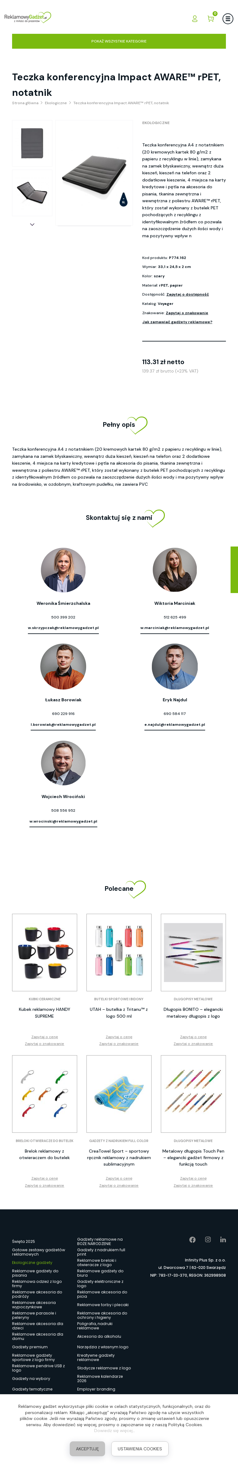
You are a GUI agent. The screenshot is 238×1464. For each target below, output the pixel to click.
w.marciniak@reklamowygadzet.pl (174, 627)
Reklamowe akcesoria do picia (102, 1294)
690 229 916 (63, 713)
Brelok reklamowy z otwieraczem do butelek (44, 1154)
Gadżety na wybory (31, 1378)
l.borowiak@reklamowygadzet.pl (63, 724)
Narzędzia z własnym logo (103, 1347)
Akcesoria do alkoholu (99, 1336)
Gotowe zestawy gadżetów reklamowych (38, 1252)
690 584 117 (175, 713)
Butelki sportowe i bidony (118, 999)
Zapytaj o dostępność (187, 294)
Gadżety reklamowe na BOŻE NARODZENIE (100, 1242)
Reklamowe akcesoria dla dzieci (37, 1326)
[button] (32, 224)
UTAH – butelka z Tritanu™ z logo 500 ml (119, 1012)
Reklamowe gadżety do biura (100, 1273)
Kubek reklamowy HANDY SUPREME (44, 1012)
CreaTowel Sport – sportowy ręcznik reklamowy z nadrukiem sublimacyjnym (119, 1157)
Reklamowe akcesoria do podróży (37, 1294)
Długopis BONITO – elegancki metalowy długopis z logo (193, 1012)
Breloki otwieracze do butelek (44, 1141)
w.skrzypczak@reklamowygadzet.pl (63, 627)
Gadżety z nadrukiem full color (118, 1141)
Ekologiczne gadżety (32, 1262)
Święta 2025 (23, 1241)
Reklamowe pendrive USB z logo (38, 1368)
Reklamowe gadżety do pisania (35, 1273)
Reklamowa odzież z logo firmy (37, 1284)
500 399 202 (63, 617)
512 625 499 (175, 617)
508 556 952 (63, 810)
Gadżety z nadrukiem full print (101, 1252)
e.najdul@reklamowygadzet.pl (174, 724)
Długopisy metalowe (193, 999)
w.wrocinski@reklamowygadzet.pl (63, 821)
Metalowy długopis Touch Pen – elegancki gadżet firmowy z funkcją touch (193, 1157)
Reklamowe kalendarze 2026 (100, 1379)
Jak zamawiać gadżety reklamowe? (177, 321)
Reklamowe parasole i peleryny (34, 1315)
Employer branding (96, 1389)
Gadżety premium (30, 1347)
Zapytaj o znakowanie (187, 312)
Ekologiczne (156, 122)
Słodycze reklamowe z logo (104, 1368)
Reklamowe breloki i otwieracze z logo (96, 1263)
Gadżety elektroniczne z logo (100, 1284)
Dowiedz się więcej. (114, 1430)
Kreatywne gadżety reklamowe (96, 1358)
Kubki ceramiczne (44, 999)
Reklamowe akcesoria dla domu (37, 1336)
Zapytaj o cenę (44, 1036)
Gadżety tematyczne (32, 1389)
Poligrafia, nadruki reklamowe (94, 1326)
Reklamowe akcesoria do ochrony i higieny (102, 1315)
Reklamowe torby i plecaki (103, 1304)
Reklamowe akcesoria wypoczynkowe (34, 1305)
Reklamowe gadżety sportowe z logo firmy (33, 1358)
